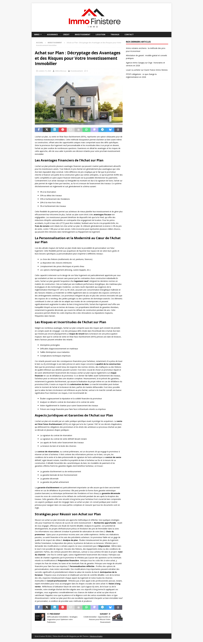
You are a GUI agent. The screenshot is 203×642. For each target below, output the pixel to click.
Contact (129, 34)
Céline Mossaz (60, 71)
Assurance (52, 34)
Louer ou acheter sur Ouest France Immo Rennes (147, 70)
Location (100, 34)
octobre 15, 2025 (44, 71)
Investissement (82, 34)
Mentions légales (96, 636)
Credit (66, 34)
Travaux (115, 34)
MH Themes (84, 636)
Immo (36, 34)
